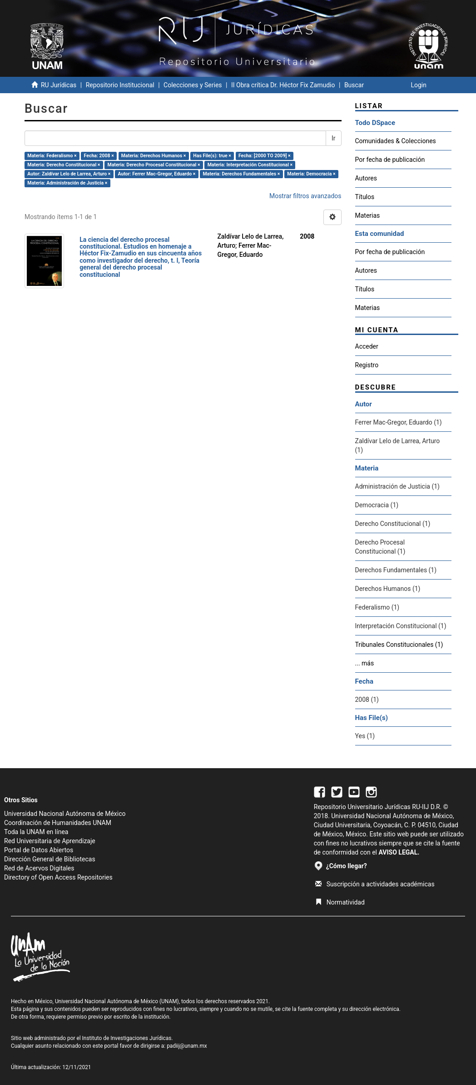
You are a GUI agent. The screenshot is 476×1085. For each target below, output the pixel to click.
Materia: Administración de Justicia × (67, 183)
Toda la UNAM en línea (36, 831)
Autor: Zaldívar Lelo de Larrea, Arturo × (68, 174)
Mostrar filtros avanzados (305, 196)
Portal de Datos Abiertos (38, 850)
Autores (366, 178)
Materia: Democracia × (311, 174)
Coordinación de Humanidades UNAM (57, 822)
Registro (367, 365)
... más (364, 663)
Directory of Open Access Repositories (58, 877)
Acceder (366, 346)
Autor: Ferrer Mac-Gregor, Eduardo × (157, 174)
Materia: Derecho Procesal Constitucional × (154, 165)
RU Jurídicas (58, 85)
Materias (367, 215)
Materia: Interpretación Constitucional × (250, 165)
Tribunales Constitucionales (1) (399, 644)
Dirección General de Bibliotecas (49, 859)
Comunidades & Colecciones (395, 141)
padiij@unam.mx (187, 1046)
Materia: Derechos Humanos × (153, 156)
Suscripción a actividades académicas (375, 884)
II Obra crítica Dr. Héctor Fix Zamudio (283, 85)
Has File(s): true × (212, 156)
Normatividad (340, 902)
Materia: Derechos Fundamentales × (241, 174)
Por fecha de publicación (390, 159)
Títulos (365, 196)
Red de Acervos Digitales (39, 868)
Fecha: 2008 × (99, 156)
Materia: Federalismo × (51, 156)
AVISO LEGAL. (398, 852)
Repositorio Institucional (120, 85)
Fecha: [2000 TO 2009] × (264, 156)
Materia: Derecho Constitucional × (63, 165)
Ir (334, 138)
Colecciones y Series (193, 85)
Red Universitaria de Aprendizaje (49, 841)
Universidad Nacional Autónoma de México (65, 813)
